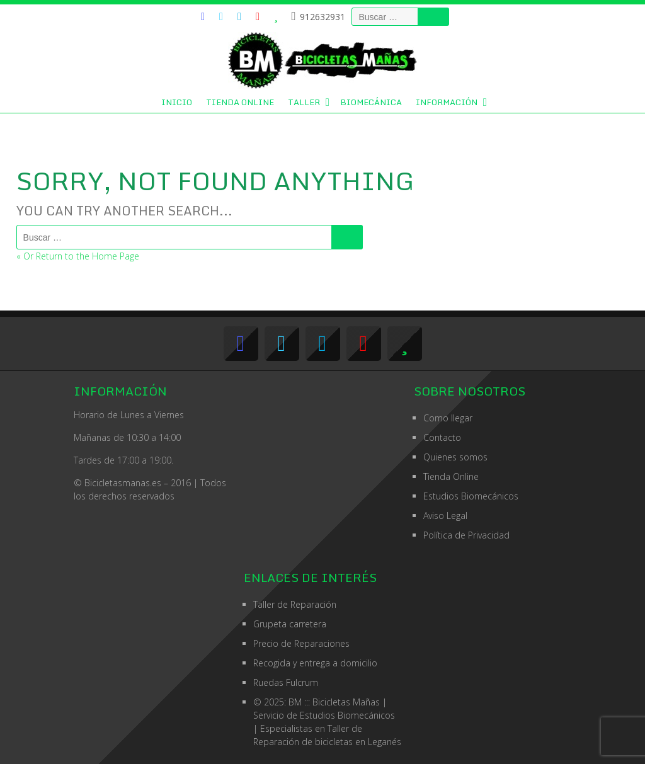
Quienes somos (455, 457)
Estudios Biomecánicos (470, 496)
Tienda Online (240, 102)
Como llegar (447, 418)
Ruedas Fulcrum (285, 682)
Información (446, 102)
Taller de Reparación (294, 604)
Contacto (442, 437)
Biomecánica (371, 102)
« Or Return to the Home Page (77, 256)
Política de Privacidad (466, 535)
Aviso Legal (445, 516)
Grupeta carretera (289, 624)
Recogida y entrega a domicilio (315, 663)
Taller (304, 102)
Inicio (176, 102)
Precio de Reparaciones (301, 643)
